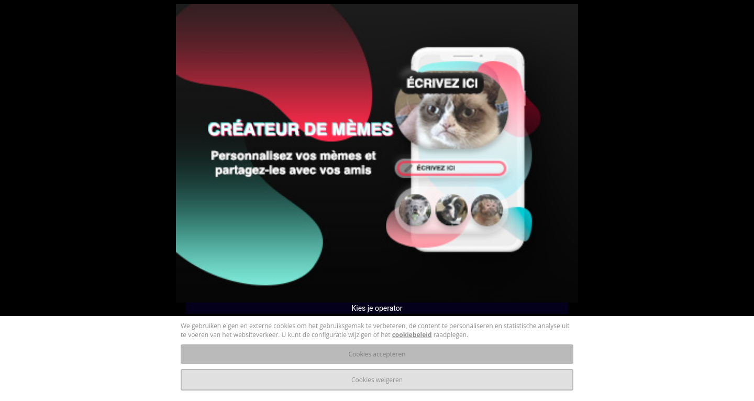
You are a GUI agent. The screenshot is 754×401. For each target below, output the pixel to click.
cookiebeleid (412, 334)
